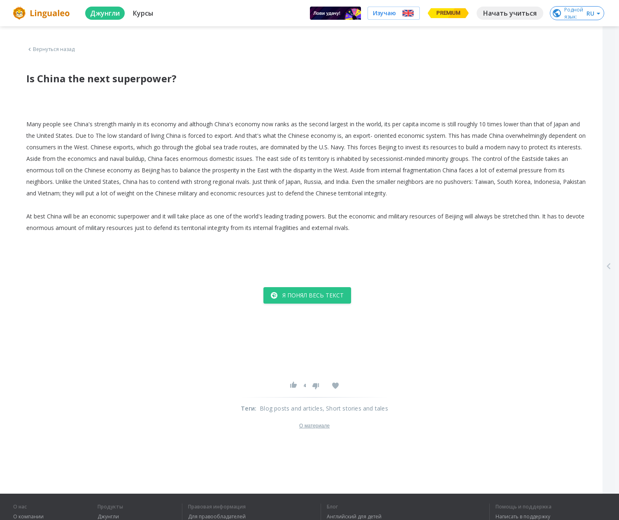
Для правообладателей (217, 516)
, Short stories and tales (355, 408)
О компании (28, 516)
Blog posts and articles (291, 408)
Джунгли (108, 516)
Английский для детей (354, 516)
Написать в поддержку (523, 516)
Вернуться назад (50, 49)
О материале (314, 426)
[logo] (42, 13)
